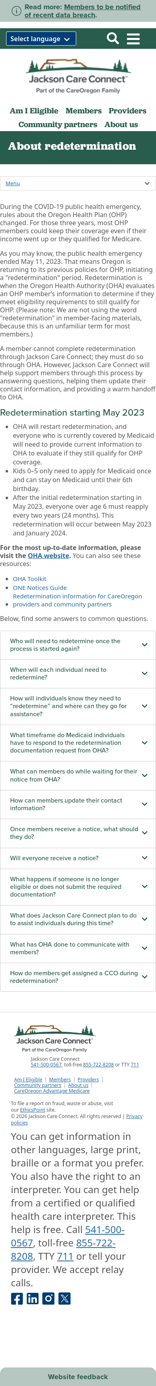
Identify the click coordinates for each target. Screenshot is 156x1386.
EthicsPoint (32, 1109)
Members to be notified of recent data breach (83, 10)
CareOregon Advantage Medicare (52, 1091)
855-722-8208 (98, 1064)
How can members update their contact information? (66, 804)
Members (84, 111)
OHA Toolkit (29, 579)
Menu (13, 183)
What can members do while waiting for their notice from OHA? (73, 775)
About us (121, 124)
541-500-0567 (46, 1064)
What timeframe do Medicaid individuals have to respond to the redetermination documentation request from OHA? (67, 743)
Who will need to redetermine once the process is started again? (65, 645)
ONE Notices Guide (40, 587)
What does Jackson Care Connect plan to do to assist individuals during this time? (73, 919)
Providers (127, 111)
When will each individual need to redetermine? (58, 674)
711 (135, 1064)
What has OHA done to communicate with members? (69, 948)
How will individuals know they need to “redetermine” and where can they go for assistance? (68, 706)
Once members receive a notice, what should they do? (74, 833)
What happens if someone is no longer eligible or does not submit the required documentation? (65, 887)
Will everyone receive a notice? (54, 858)
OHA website (48, 555)
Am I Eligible (34, 111)
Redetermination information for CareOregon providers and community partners (77, 600)
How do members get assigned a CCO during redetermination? (74, 977)
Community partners (58, 124)
